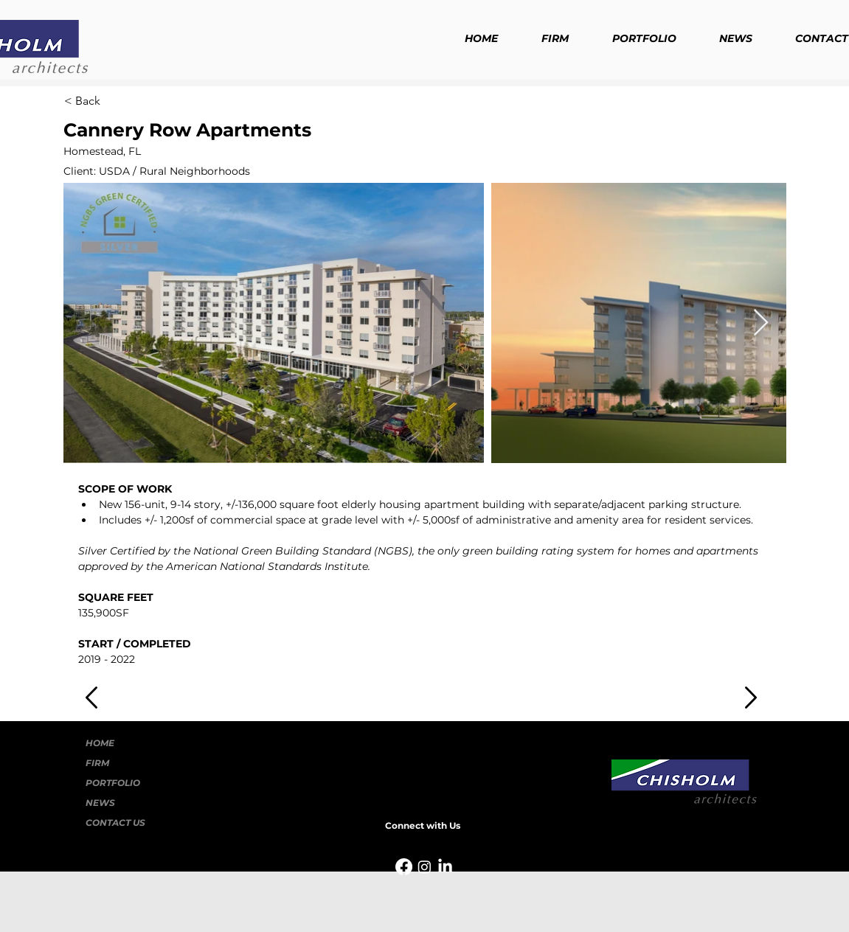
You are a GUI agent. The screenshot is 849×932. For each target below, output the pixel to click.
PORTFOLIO (113, 782)
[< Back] (113, 101)
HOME (100, 742)
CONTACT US (115, 822)
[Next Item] (760, 323)
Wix (548, 898)
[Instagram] (424, 866)
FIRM (97, 762)
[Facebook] (403, 866)
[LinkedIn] (445, 866)
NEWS (100, 802)
